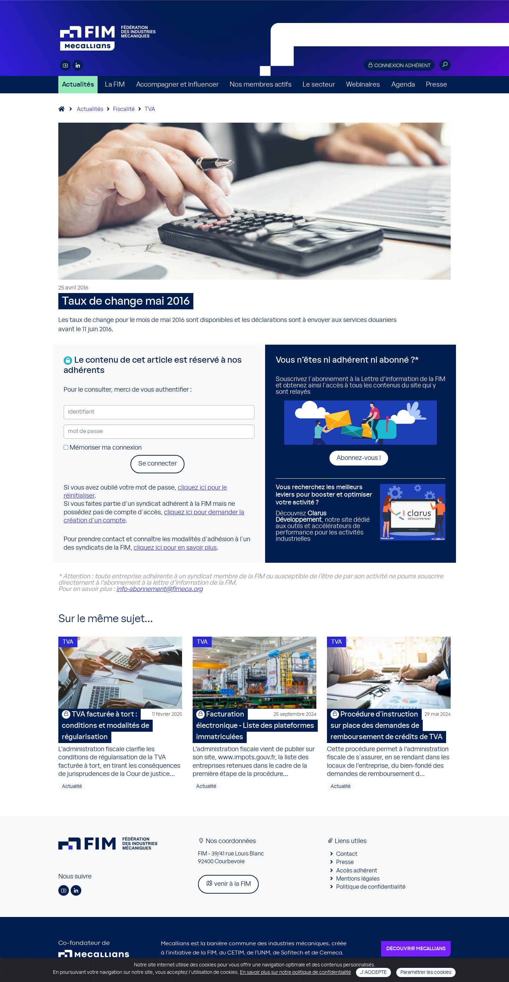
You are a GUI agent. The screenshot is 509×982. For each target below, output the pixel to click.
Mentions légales (358, 881)
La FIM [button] (115, 84)
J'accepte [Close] (373, 972)
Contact (346, 856)
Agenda (403, 84)
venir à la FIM (228, 885)
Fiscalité (124, 109)
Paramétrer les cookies (425, 972)
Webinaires (363, 84)
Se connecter (157, 464)
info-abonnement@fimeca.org (159, 589)
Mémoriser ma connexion (103, 448)
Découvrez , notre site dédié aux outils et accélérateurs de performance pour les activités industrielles (325, 513)
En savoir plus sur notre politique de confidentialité (295, 972)
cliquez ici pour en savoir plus (175, 548)
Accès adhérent (356, 873)
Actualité (72, 788)
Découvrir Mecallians (415, 950)
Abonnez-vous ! (359, 458)
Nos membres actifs (261, 84)
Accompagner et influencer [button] (177, 84)
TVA (150, 109)
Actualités (78, 84)
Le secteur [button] (319, 84)
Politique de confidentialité (370, 889)
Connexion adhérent (399, 65)
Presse (436, 84)
